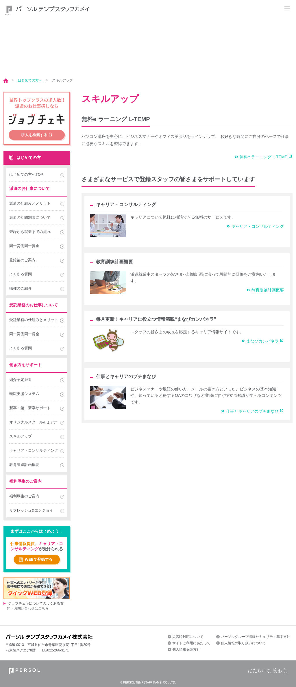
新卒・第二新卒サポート (30, 408)
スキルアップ (62, 80)
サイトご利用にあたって (191, 643)
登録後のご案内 (22, 260)
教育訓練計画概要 (265, 290)
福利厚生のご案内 (24, 496)
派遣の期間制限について (30, 217)
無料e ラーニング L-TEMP (261, 157)
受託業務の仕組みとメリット (33, 320)
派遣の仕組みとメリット (30, 203)
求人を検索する (34, 135)
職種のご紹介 (20, 288)
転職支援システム (24, 394)
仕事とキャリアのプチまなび (250, 411)
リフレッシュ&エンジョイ (31, 510)
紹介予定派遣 (20, 379)
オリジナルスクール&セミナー (35, 422)
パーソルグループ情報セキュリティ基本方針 (255, 637)
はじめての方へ (30, 80)
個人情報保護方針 (186, 649)
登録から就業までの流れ (30, 231)
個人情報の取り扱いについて (243, 643)
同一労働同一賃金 (24, 246)
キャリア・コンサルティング (255, 226)
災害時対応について (188, 637)
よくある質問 (20, 274)
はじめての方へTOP (26, 174)
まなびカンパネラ (260, 341)
